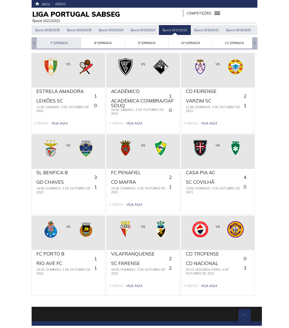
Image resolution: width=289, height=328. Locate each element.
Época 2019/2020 (238, 30)
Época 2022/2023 (143, 30)
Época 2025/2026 (47, 30)
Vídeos (60, 4)
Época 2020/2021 (206, 30)
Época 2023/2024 (111, 30)
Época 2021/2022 (175, 30)
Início (42, 4)
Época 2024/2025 (79, 30)
